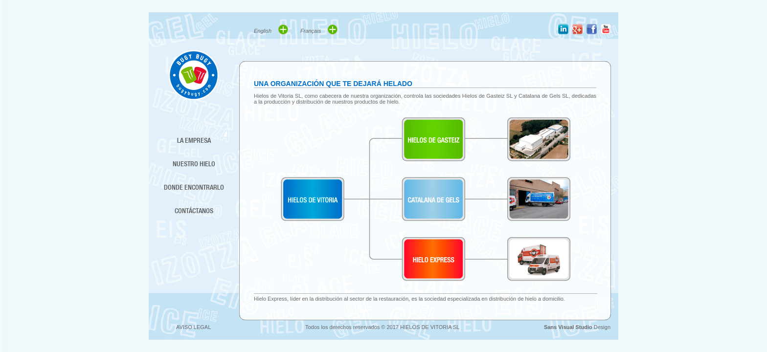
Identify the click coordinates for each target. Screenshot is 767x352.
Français (319, 29)
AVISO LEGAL (193, 327)
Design (577, 327)
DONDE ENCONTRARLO (194, 187)
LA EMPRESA (194, 140)
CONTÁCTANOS (194, 211)
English (271, 29)
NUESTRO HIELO (194, 164)
